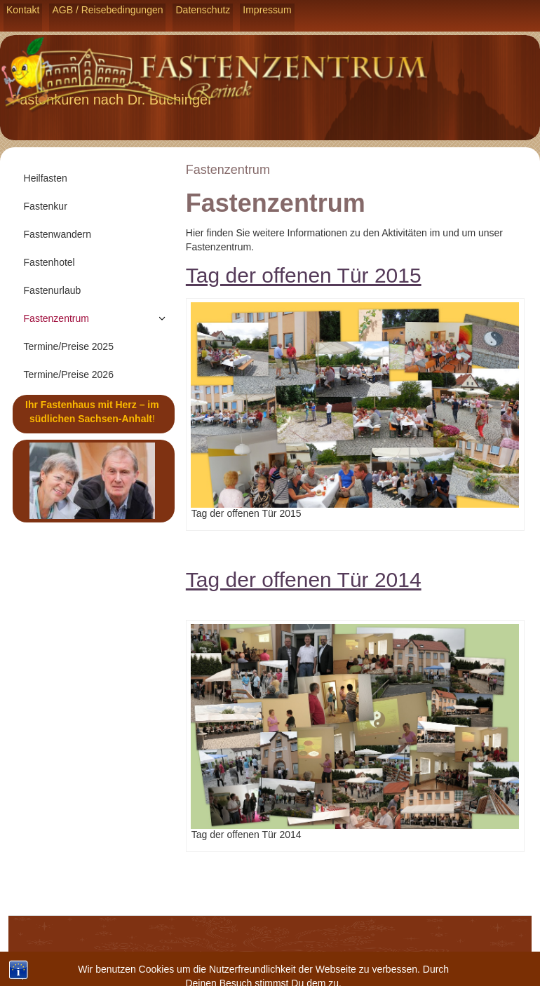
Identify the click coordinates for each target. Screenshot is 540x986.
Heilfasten (45, 178)
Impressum (267, 9)
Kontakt (22, 9)
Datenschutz (202, 9)
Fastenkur (45, 206)
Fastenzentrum (56, 318)
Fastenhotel (49, 262)
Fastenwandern (58, 234)
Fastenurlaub (52, 290)
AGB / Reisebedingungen (107, 9)
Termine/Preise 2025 (69, 346)
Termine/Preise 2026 (69, 374)
